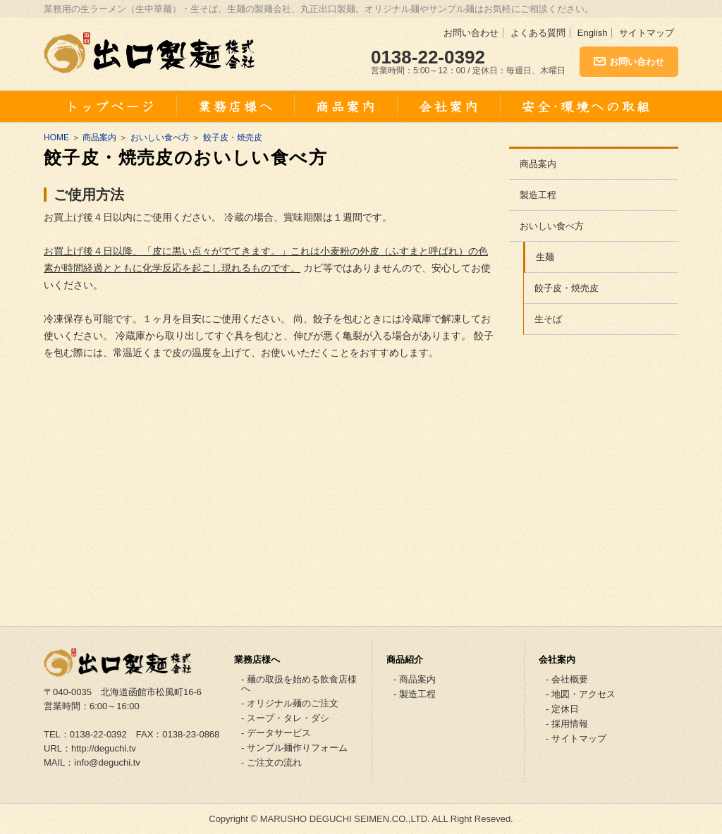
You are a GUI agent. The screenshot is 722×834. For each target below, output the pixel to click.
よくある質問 (537, 32)
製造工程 (538, 195)
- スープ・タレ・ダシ (285, 718)
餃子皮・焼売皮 (232, 137)
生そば (548, 319)
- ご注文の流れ (271, 762)
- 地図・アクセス (581, 694)
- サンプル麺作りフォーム (294, 747)
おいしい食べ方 (160, 137)
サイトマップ (646, 32)
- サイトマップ (576, 738)
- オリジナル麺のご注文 (289, 703)
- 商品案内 (414, 679)
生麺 (545, 257)
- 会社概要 (567, 679)
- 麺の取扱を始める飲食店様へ (299, 684)
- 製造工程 (414, 694)
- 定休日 (562, 709)
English (592, 32)
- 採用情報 (567, 723)
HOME (56, 137)
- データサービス (276, 733)
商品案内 (99, 137)
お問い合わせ (470, 32)
